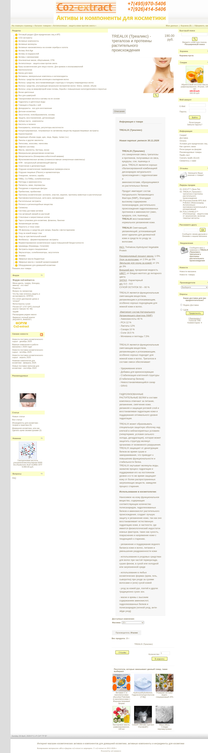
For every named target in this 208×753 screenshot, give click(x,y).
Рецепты (16, 288)
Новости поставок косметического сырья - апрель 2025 (27, 356)
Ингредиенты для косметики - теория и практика (25, 424)
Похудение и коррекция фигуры (32, 188)
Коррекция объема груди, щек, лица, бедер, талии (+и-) (43, 137)
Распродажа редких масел (24, 314)
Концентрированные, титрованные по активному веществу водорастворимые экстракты (58, 131)
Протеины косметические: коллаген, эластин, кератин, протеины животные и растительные (60, 195)
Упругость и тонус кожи (28, 227)
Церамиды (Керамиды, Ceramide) (33, 246)
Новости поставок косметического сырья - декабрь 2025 (27, 340)
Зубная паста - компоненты (30, 121)
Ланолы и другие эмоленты (30, 140)
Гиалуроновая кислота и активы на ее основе (39, 99)
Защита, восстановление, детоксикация (36, 118)
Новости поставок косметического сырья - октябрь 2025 (27, 351)
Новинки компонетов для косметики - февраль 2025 (24, 362)
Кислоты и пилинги (27, 124)
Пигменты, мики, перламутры (31, 185)
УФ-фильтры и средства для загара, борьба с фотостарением (46, 230)
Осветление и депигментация (31, 166)
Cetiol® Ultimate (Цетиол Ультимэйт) (143, 726)
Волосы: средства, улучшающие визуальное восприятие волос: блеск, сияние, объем (57, 86)
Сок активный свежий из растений (34, 214)
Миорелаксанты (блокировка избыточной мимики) (41, 156)
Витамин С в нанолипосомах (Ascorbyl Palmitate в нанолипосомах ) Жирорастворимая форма (121, 698)
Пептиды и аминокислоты (30, 182)
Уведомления (186, 243)
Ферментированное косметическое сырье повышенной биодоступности (51, 243)
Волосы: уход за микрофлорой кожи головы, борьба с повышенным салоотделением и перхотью (62, 89)
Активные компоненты (28, 41)
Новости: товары (187, 275)
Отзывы (184, 168)
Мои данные (172, 26)
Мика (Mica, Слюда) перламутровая (165, 727)
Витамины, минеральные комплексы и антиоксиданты (43, 76)
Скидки (183, 62)
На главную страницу (22, 26)
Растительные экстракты (29, 201)
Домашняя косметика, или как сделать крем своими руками (25, 429)
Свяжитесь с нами (188, 161)
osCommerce (116, 751)
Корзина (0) (186, 26)
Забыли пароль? (194, 125)
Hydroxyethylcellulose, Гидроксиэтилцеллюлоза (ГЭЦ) (143, 695)
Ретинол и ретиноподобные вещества (35, 204)
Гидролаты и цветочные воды (31, 102)
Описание (119, 111)
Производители (187, 283)
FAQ (14, 478)
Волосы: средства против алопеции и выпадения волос (43, 79)
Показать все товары (21, 268)
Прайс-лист (185, 155)
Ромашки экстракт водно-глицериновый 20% (164, 695)
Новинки (16, 438)
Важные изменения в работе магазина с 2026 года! (25, 345)
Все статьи (17, 420)
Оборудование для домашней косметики (36, 265)
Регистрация (194, 122)
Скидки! (183, 135)
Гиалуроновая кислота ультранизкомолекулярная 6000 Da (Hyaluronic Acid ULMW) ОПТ (27, 462)
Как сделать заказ (188, 146)
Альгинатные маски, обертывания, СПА (36, 60)
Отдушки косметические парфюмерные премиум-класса (44, 169)
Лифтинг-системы (26, 147)
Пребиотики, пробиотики (29, 191)
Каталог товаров (43, 26)
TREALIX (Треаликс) (143, 644)
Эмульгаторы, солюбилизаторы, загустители (38, 252)
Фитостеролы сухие (21, 304)
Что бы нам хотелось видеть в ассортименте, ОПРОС (26, 295)
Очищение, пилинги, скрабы (31, 175)
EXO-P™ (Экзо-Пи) (191, 189)
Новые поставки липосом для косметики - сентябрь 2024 (25, 367)
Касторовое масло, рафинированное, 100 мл (121, 727)
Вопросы (16, 474)
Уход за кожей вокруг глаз (30, 233)
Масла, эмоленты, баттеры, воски (33, 150)
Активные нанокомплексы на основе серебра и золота (43, 47)
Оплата (183, 141)
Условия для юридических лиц (193, 144)
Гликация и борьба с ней (29, 105)
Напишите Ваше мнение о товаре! (196, 174)
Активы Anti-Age (25, 50)
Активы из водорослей (28, 54)
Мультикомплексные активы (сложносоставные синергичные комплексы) (51, 159)
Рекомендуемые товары (190, 152)
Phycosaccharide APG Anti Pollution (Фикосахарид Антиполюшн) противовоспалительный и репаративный (195, 205)
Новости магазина (188, 271)
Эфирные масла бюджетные (31, 259)
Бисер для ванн (25, 73)
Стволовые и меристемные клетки (34, 217)
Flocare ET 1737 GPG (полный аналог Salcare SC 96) (26, 308)
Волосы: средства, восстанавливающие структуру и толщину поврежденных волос (56, 83)
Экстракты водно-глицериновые (32, 249)
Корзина (184, 51)
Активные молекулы (27, 44)
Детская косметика (26, 111)
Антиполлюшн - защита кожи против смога (74, 26)
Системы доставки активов (30, 211)
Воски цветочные (26, 92)
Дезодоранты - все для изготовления (35, 108)
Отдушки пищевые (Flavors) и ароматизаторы (39, 172)
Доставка (184, 138)
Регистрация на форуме (190, 149)
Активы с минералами (28, 57)
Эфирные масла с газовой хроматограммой (38, 262)
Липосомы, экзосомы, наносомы (33, 143)
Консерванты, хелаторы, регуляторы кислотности (40, 127)
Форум (15, 275)
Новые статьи (18, 416)
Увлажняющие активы (28, 223)
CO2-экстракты (25, 38)
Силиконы (23, 207)
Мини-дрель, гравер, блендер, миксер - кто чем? (26, 284)
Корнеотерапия (25, 134)
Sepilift (15, 312)
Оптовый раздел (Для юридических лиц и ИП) (39, 34)
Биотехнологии (25, 70)
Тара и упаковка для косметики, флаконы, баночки (41, 220)
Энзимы (22, 256)
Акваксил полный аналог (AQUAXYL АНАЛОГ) (23, 318)
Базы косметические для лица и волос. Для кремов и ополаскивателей (50, 66)
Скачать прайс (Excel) (189, 158)
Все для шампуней (26, 95)
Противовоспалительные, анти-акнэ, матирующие (41, 198)
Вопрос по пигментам (22, 291)
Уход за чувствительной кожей (32, 236)
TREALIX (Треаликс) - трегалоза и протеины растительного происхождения (193, 195)
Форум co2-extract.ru (23, 280)
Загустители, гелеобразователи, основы (36, 115)
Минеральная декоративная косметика (36, 153)
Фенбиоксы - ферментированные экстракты (38, 239)
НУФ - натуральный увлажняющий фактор (37, 163)
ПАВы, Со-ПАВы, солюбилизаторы (34, 179)
